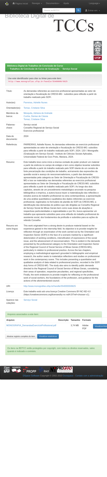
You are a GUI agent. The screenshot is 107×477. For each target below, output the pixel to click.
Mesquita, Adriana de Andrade (38, 113)
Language (94, 3)
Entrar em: (92, 10)
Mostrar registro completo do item (21, 336)
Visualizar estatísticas (48, 336)
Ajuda (66, 3)
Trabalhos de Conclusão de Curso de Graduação (34, 69)
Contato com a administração (89, 376)
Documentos (52, 3)
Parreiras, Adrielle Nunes (35, 102)
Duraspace (68, 376)
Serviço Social (70, 69)
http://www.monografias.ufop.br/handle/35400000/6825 (50, 286)
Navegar (37, 3)
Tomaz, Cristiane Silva (34, 108)
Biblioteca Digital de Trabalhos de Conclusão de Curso (35, 66)
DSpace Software (31, 376)
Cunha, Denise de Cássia (36, 116)
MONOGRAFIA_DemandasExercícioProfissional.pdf (31, 325)
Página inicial (20, 3)
